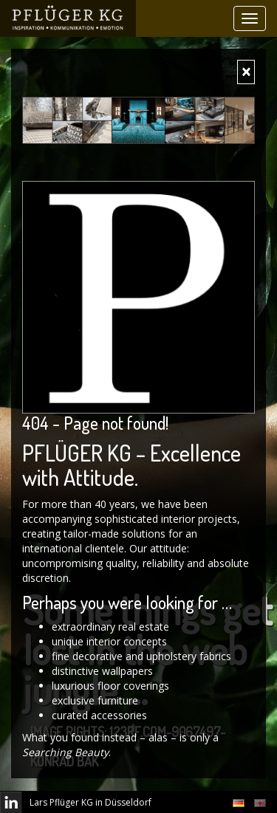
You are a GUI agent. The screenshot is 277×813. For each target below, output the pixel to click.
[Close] (246, 72)
